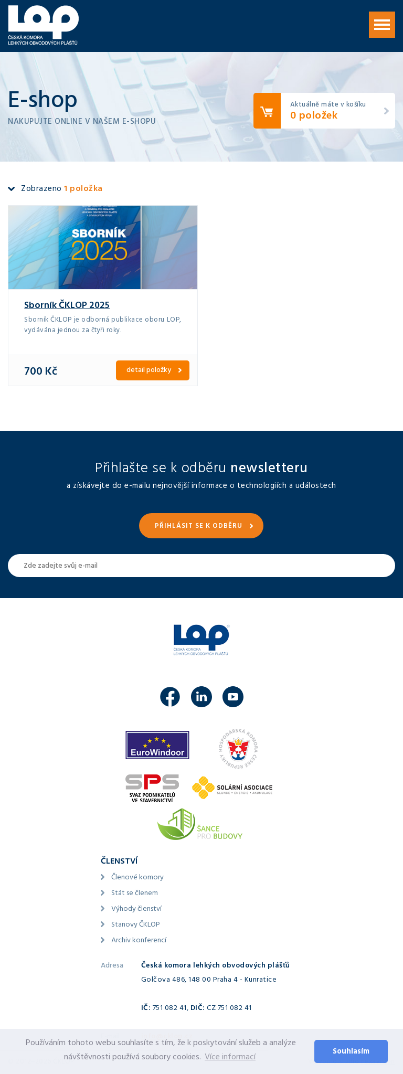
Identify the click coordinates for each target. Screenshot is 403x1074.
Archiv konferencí (138, 941)
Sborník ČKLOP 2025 (67, 306)
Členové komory (137, 878)
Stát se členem (134, 894)
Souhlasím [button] (351, 1052)
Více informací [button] (230, 1058)
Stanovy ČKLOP (135, 925)
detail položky (148, 371)
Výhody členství (136, 909)
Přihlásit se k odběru (198, 526)
